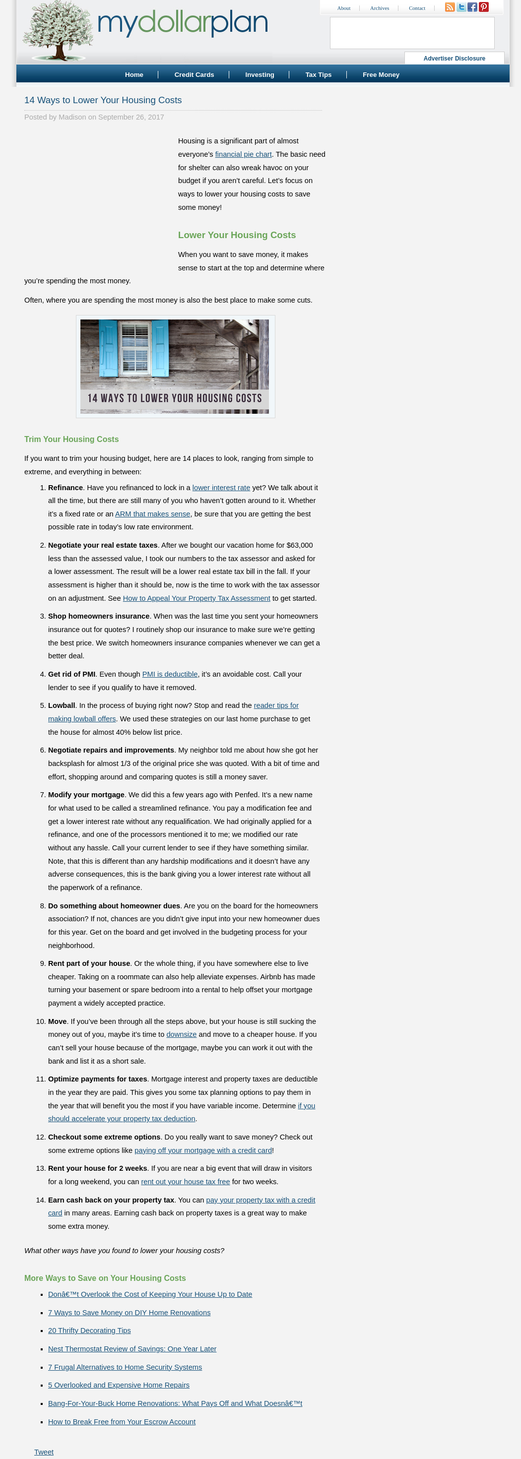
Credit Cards (194, 74)
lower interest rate (221, 488)
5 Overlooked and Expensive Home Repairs (119, 1385)
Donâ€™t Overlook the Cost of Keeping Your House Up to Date (150, 1294)
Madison (72, 117)
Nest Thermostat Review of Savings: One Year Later (132, 1349)
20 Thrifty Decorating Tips (89, 1330)
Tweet (44, 1452)
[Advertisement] (98, 196)
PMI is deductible (170, 674)
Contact (417, 8)
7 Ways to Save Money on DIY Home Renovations (129, 1313)
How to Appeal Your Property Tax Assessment (196, 598)
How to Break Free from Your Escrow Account (121, 1422)
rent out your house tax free (185, 1182)
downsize (181, 1034)
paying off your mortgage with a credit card (203, 1150)
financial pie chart (243, 154)
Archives (379, 8)
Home (134, 74)
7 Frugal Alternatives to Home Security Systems (125, 1367)
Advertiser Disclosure (455, 58)
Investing (259, 74)
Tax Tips (319, 74)
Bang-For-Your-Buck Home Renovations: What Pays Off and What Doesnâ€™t (175, 1403)
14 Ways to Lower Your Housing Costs (103, 100)
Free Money (381, 74)
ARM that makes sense (153, 514)
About (344, 8)
